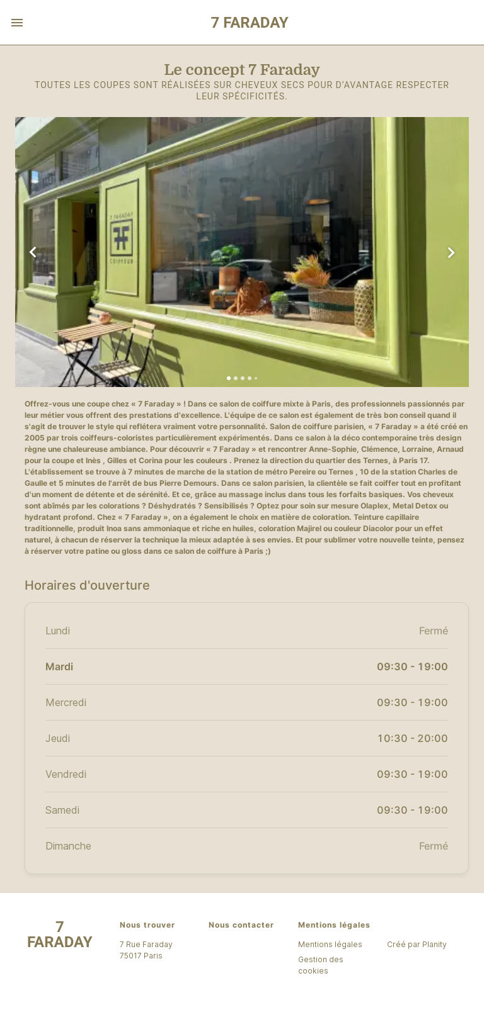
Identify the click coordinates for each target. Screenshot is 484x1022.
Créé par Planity (417, 944)
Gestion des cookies (320, 965)
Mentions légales (330, 944)
